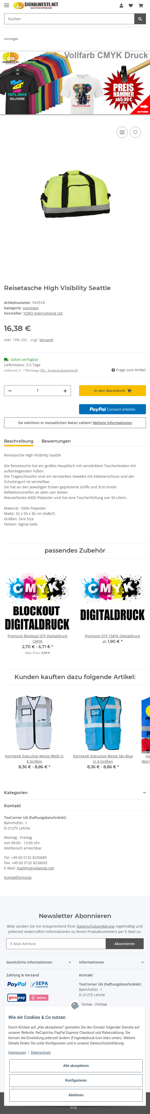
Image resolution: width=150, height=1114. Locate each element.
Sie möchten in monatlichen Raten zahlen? (75, 422)
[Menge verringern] (9, 390)
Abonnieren (125, 943)
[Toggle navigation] (6, 3)
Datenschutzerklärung (96, 926)
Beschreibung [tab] (18, 441)
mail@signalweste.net (35, 868)
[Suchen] (69, 18)
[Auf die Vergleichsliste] (122, 132)
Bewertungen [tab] (56, 441)
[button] (121, 6)
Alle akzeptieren (76, 1066)
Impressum (17, 1053)
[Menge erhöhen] (65, 390)
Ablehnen (75, 1095)
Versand (46, 339)
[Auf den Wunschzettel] (135, 132)
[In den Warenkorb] (8, 120)
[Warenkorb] (141, 6)
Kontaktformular (18, 877)
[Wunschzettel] (131, 6)
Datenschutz (41, 1053)
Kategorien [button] (16, 792)
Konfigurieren (76, 1080)
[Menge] (37, 390)
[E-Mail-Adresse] (56, 943)
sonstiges (31, 307)
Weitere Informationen (112, 422)
